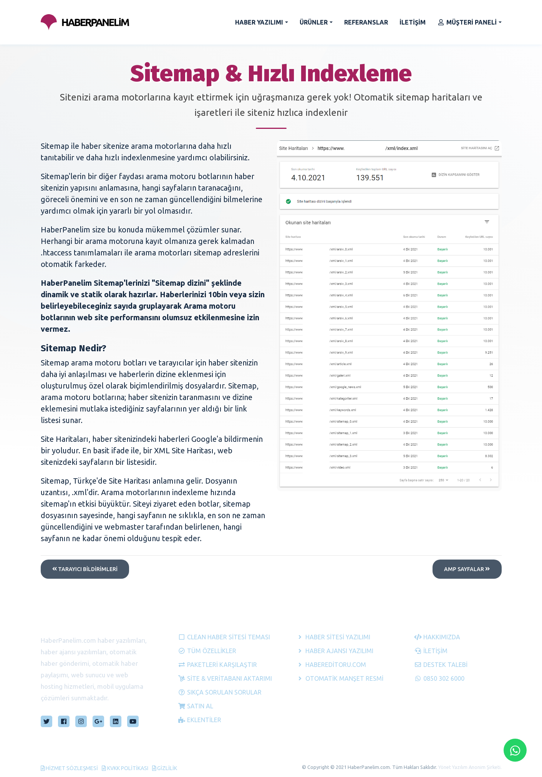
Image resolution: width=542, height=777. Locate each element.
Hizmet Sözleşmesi (69, 768)
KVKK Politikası (125, 768)
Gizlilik (164, 768)
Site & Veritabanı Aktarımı (221, 678)
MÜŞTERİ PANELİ (467, 22)
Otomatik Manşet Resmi (339, 678)
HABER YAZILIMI (259, 22)
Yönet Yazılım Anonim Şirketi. (470, 767)
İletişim (431, 650)
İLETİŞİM (412, 22)
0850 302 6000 (439, 678)
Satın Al (195, 706)
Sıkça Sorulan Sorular (220, 692)
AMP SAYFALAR (467, 569)
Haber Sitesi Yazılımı (333, 637)
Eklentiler (199, 719)
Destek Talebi (440, 664)
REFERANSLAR (366, 22)
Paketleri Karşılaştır (217, 664)
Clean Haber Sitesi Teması (221, 637)
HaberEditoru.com (331, 664)
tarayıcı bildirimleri (85, 569)
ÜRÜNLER (314, 22)
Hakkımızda (437, 637)
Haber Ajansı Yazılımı (334, 650)
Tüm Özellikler (207, 650)
